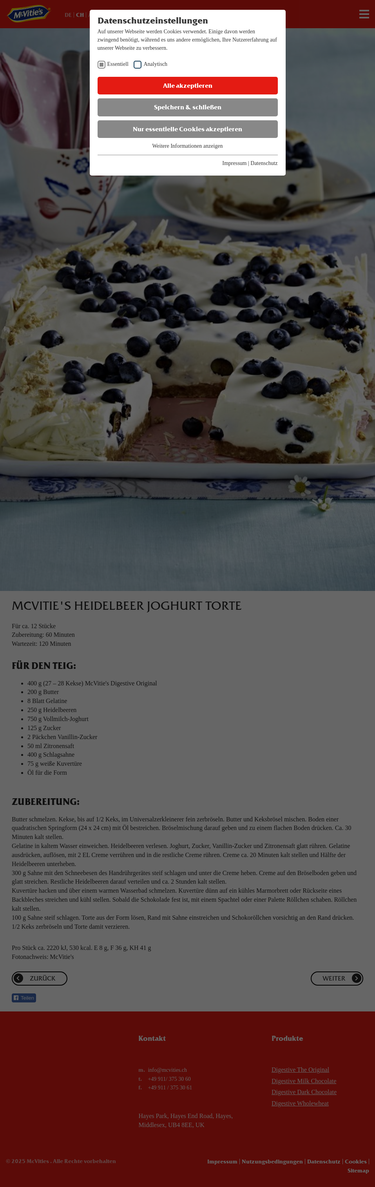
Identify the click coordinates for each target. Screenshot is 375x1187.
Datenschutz (263, 163)
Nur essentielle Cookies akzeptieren (187, 129)
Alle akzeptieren (187, 85)
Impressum (234, 163)
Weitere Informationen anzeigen (187, 146)
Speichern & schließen (187, 107)
